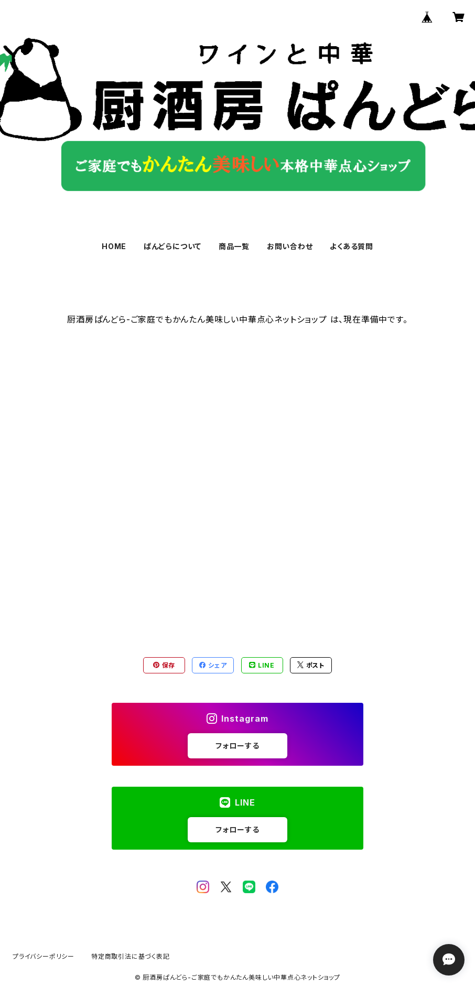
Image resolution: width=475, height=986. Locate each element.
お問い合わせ (290, 246)
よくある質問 (351, 246)
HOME (114, 246)
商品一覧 (234, 246)
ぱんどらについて (172, 246)
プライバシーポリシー (43, 956)
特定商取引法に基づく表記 (130, 956)
